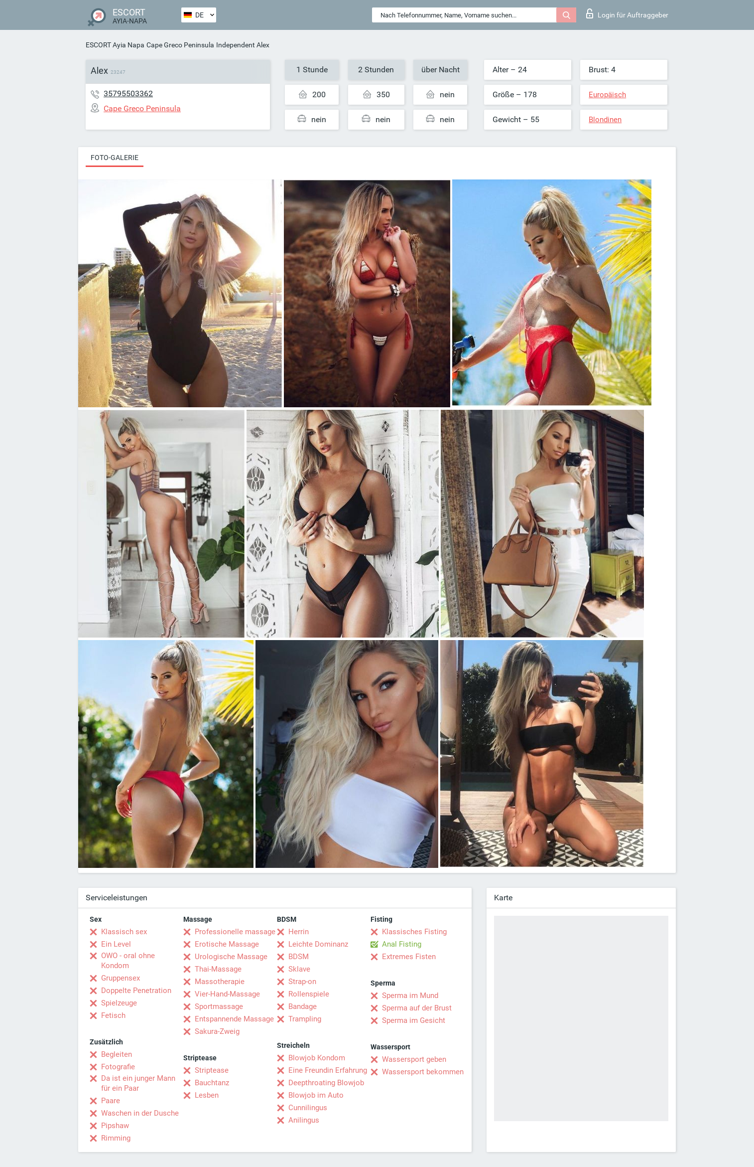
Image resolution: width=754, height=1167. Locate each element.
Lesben (207, 1095)
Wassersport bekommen (423, 1071)
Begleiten (116, 1054)
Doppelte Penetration (136, 990)
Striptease (212, 1070)
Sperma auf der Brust (417, 1007)
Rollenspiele (308, 994)
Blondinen (605, 119)
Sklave (299, 969)
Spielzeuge (119, 1003)
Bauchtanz (212, 1082)
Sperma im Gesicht (413, 1020)
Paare (110, 1100)
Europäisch (607, 94)
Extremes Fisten (409, 956)
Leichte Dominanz (318, 944)
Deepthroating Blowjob (326, 1082)
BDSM (298, 956)
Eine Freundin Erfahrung (327, 1070)
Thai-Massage (218, 969)
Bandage (302, 1006)
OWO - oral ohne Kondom (128, 960)
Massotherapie (220, 981)
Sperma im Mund (410, 995)
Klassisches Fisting (414, 931)
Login (627, 13)
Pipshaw (115, 1125)
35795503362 (128, 93)
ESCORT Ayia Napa (115, 45)
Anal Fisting (401, 944)
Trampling (304, 1018)
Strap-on (302, 981)
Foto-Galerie (114, 158)
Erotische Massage (227, 944)
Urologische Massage (231, 956)
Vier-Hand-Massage (227, 994)
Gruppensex (120, 978)
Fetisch (113, 1015)
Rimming (115, 1138)
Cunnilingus (307, 1107)
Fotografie (118, 1066)
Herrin (298, 931)
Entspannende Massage (234, 1018)
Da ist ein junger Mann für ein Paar (138, 1083)
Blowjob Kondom (316, 1057)
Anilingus (303, 1120)
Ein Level (116, 944)
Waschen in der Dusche (140, 1113)
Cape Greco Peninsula (180, 45)
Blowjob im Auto (316, 1095)
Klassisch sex (124, 931)
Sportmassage (219, 1006)
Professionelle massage (235, 931)
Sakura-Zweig (217, 1031)
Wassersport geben (414, 1059)
